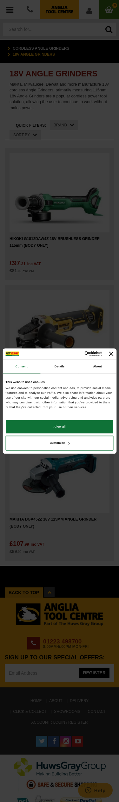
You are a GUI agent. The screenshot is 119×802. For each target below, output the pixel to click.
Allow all (60, 426)
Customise (60, 443)
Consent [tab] (22, 366)
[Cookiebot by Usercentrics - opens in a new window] (76, 353)
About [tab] (97, 366)
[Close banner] (111, 353)
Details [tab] (59, 366)
